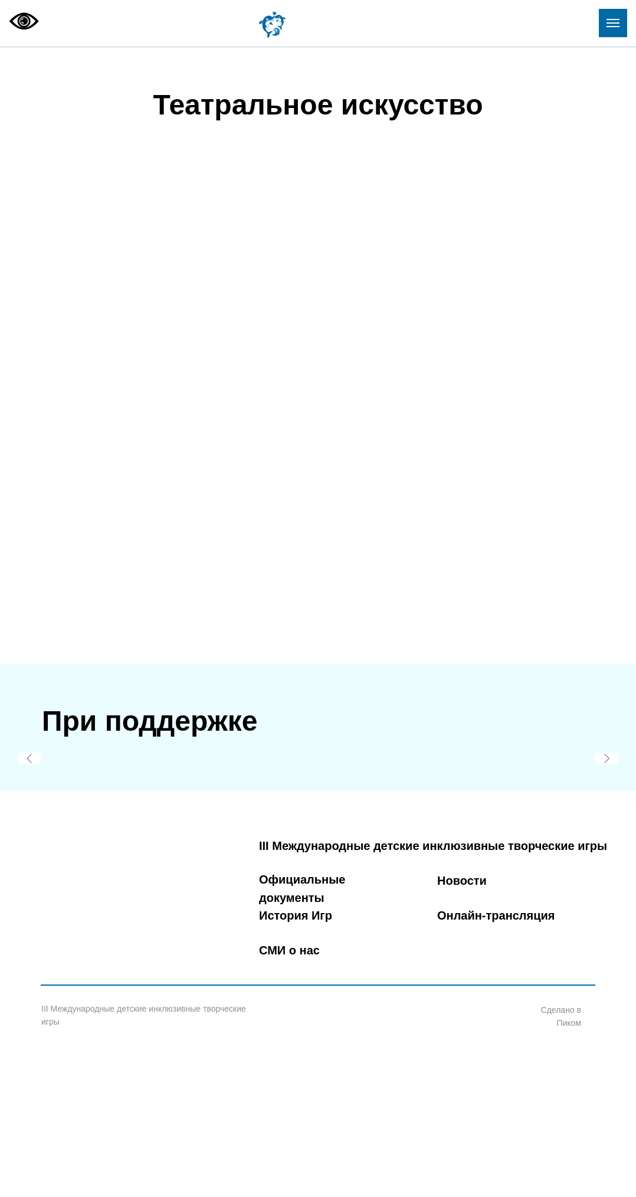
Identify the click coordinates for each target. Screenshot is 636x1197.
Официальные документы (302, 888)
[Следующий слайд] (606, 758)
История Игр (295, 915)
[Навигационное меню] (613, 23)
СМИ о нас (289, 950)
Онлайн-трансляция (496, 915)
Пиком (568, 1023)
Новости (462, 880)
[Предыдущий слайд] (29, 758)
